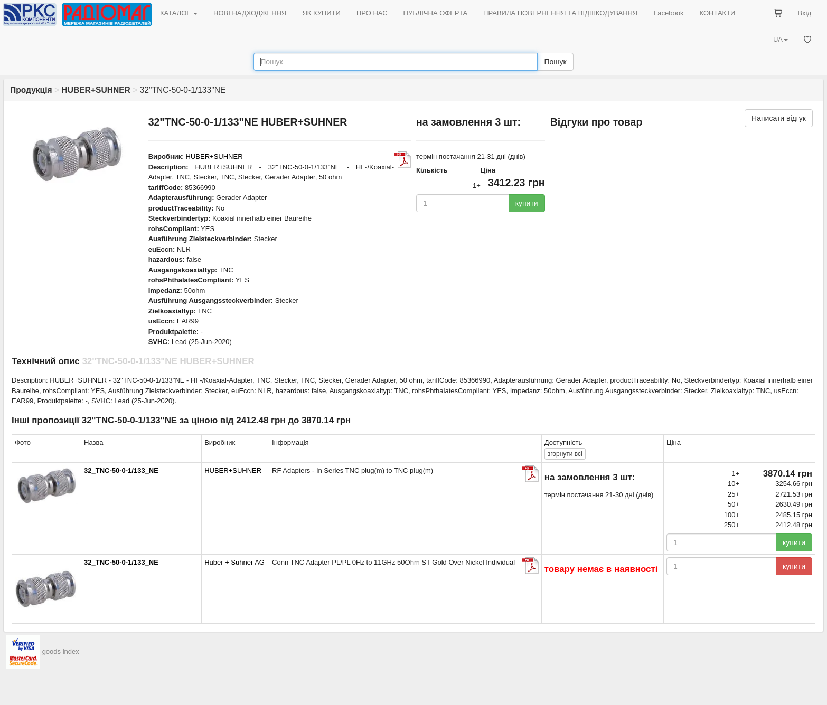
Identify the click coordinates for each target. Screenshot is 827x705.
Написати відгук (778, 118)
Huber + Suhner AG (234, 562)
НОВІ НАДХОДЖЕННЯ (249, 13)
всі (565, 454)
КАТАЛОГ (179, 13)
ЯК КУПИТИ (321, 13)
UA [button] (780, 39)
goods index (60, 651)
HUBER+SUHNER (214, 156)
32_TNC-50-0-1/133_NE (121, 470)
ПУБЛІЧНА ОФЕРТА (435, 13)
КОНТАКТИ (717, 13)
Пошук (555, 62)
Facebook (668, 13)
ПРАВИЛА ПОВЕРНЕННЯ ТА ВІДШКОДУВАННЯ (560, 13)
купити (526, 203)
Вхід (805, 13)
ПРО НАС (372, 13)
